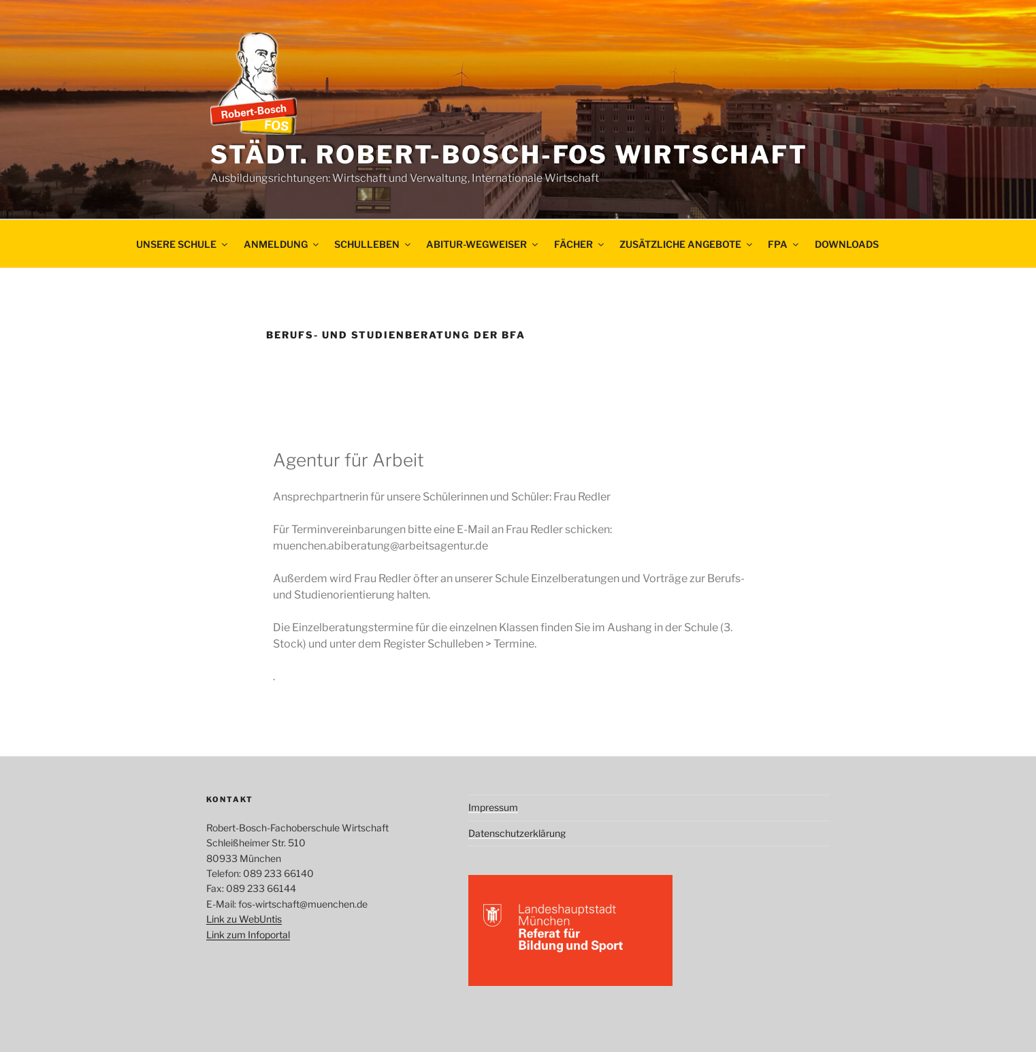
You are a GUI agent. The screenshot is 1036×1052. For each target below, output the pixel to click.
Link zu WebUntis (244, 919)
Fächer (580, 244)
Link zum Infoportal (248, 934)
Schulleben (373, 244)
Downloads (847, 244)
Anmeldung (282, 244)
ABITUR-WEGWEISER (483, 244)
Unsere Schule (182, 244)
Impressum (493, 807)
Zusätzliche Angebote (686, 244)
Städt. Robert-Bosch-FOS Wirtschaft (509, 155)
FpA (784, 244)
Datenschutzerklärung (517, 833)
